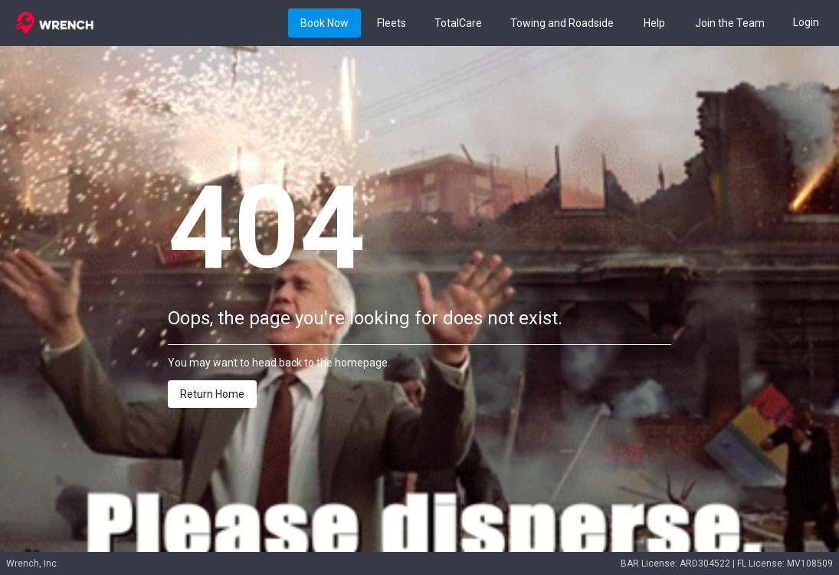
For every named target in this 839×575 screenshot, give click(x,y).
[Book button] (324, 22)
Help (654, 24)
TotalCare (458, 24)
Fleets (391, 24)
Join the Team (730, 24)
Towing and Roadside (562, 24)
